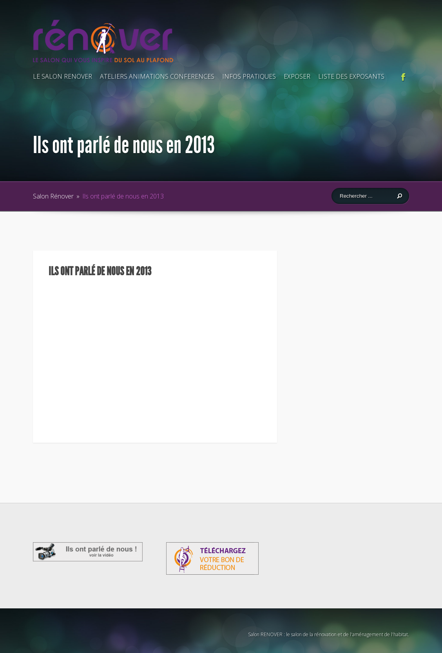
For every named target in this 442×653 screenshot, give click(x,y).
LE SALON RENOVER (62, 76)
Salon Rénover (53, 196)
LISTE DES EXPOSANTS (351, 76)
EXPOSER (297, 76)
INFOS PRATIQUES (249, 76)
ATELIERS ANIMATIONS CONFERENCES (157, 76)
